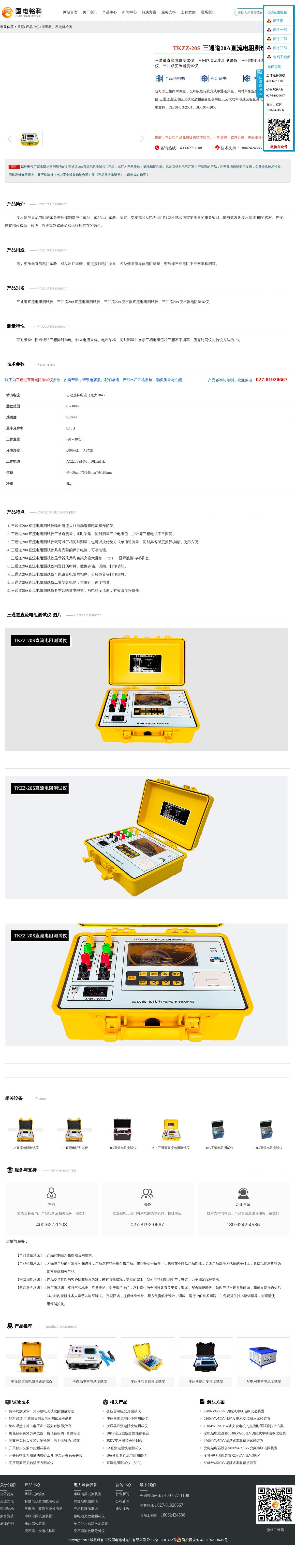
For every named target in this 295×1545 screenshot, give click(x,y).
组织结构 (7, 1509)
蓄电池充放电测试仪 (89, 1516)
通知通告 (122, 1509)
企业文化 (7, 1501)
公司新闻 (122, 1501)
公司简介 (7, 1494)
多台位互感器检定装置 (91, 1523)
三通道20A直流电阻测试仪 (32, 526)
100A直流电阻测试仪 (268, 1148)
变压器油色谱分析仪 (89, 1531)
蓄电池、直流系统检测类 (43, 1509)
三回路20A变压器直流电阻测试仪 (131, 302)
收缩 (259, 83)
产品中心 (109, 12)
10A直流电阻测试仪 (74, 1148)
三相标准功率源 (86, 1509)
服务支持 (168, 12)
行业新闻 (122, 1494)
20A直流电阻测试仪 (122, 1148)
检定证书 (214, 78)
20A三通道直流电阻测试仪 (171, 1148)
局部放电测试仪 (86, 1501)
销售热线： (161, 1505)
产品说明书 (170, 78)
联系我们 (208, 12)
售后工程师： (162, 1515)
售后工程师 (281, 57)
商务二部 (280, 39)
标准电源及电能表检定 (42, 1501)
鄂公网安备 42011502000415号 (205, 1540)
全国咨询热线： (164, 1495)
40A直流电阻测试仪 (219, 1148)
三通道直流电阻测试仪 (34, 302)
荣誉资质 (7, 1516)
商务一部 (280, 30)
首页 (20, 27)
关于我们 (90, 12)
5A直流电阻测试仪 (26, 1148)
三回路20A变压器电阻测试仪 (185, 302)
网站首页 (70, 12)
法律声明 (7, 1523)
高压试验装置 (35, 1523)
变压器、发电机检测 (56, 27)
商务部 (278, 21)
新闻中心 (129, 12)
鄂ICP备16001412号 (161, 1540)
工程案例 (188, 12)
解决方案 (149, 12)
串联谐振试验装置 (38, 1516)
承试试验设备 (35, 1494)
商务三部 (280, 48)
